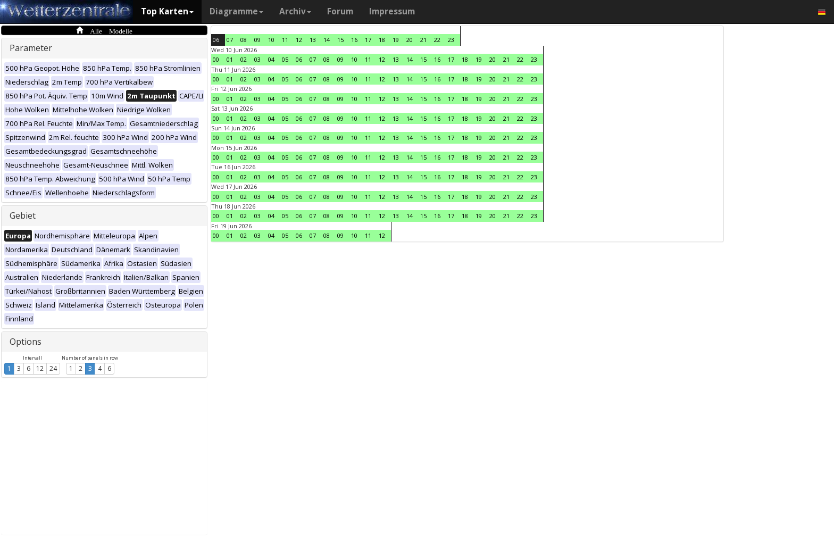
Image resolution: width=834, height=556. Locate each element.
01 (230, 59)
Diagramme (236, 11)
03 (257, 59)
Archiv (295, 11)
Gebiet (23, 215)
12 (40, 368)
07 (230, 40)
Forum (340, 11)
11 (285, 40)
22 (437, 40)
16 (354, 40)
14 (326, 40)
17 (368, 40)
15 (340, 40)
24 (53, 368)
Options (25, 341)
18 (382, 40)
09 (257, 40)
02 (243, 59)
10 (271, 40)
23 (451, 40)
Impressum (392, 11)
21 (423, 40)
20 (409, 40)
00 (216, 59)
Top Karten (167, 11)
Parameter (31, 48)
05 (285, 59)
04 (271, 59)
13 (313, 40)
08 (243, 40)
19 (396, 40)
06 (216, 40)
